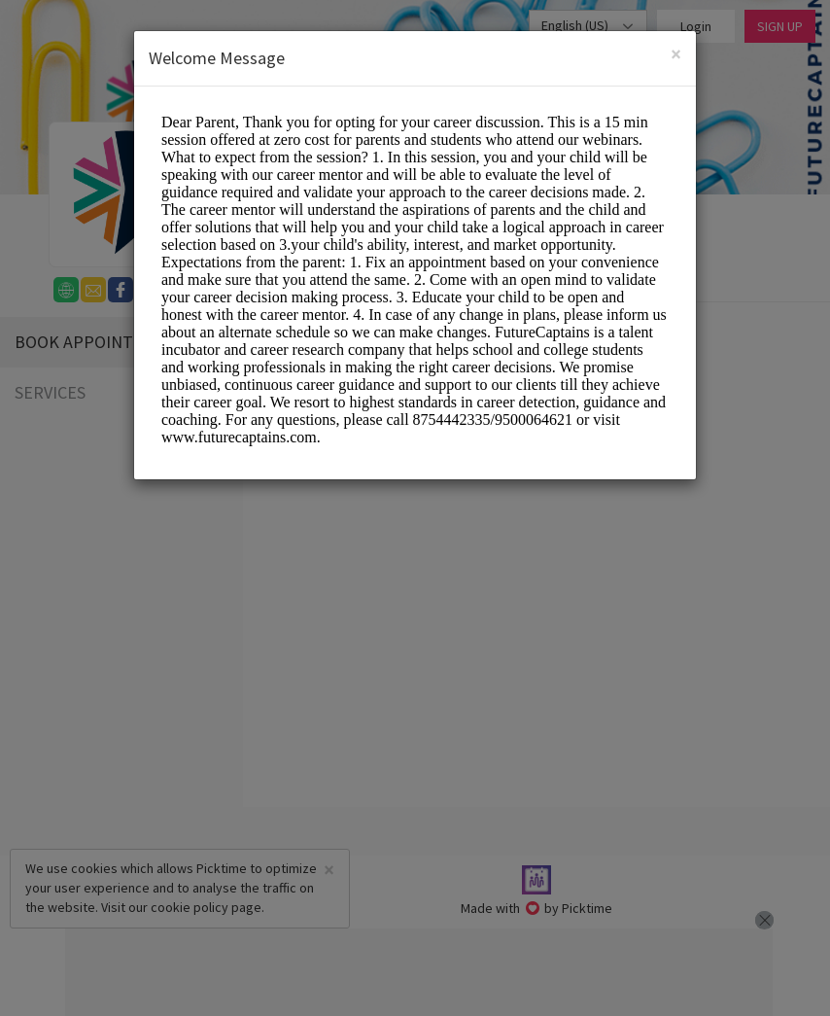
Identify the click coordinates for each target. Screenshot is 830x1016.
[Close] (676, 53)
